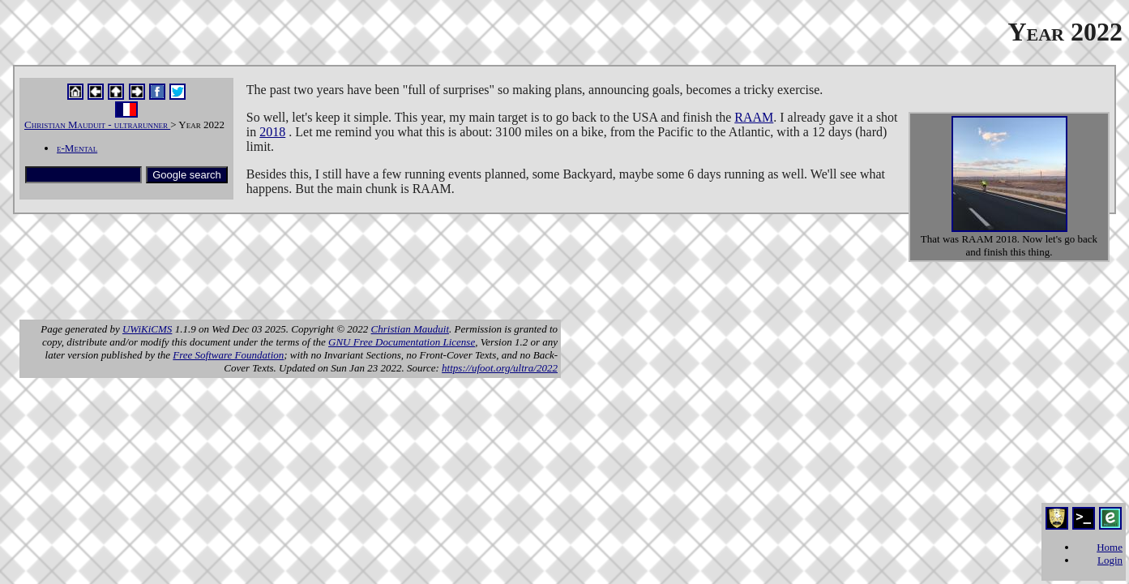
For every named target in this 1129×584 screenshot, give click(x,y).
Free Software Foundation (228, 355)
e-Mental (77, 148)
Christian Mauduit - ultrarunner (97, 124)
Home (1110, 547)
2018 (272, 132)
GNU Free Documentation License (401, 342)
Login (1110, 560)
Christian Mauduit (410, 329)
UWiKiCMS (147, 329)
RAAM (753, 117)
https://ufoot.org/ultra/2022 (500, 368)
